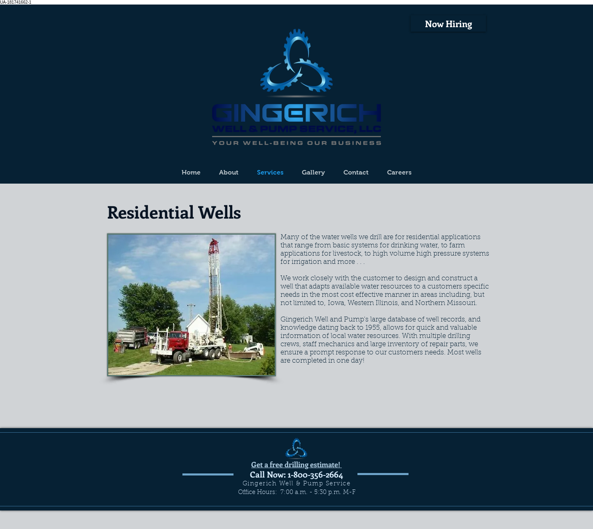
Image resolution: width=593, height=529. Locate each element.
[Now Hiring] (448, 23)
